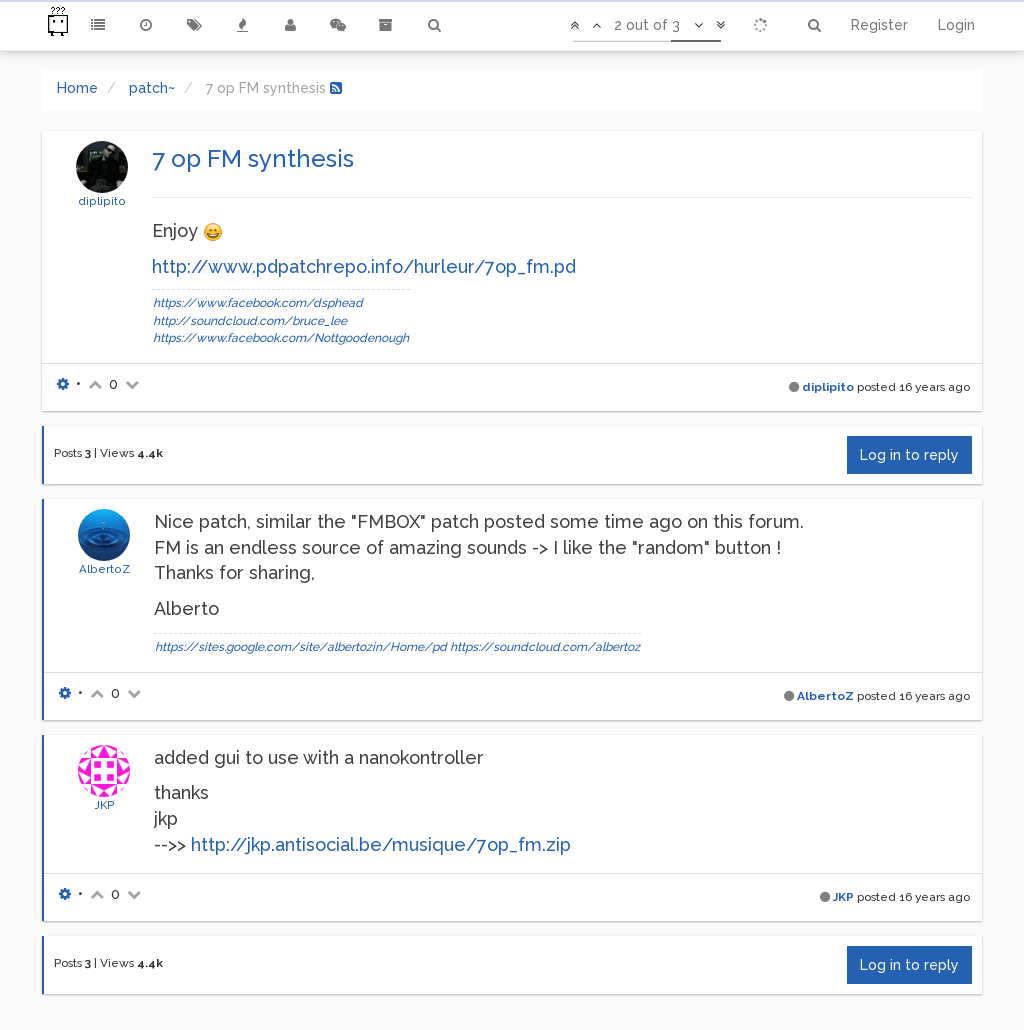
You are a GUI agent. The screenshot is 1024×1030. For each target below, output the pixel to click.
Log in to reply (909, 455)
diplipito (102, 201)
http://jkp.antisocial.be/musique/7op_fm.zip (381, 844)
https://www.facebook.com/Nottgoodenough (281, 338)
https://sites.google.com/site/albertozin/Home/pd (301, 647)
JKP (104, 805)
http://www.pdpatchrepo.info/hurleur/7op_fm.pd (364, 266)
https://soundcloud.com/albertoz (545, 647)
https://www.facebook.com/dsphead (258, 303)
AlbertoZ (104, 569)
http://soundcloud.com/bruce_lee (250, 321)
